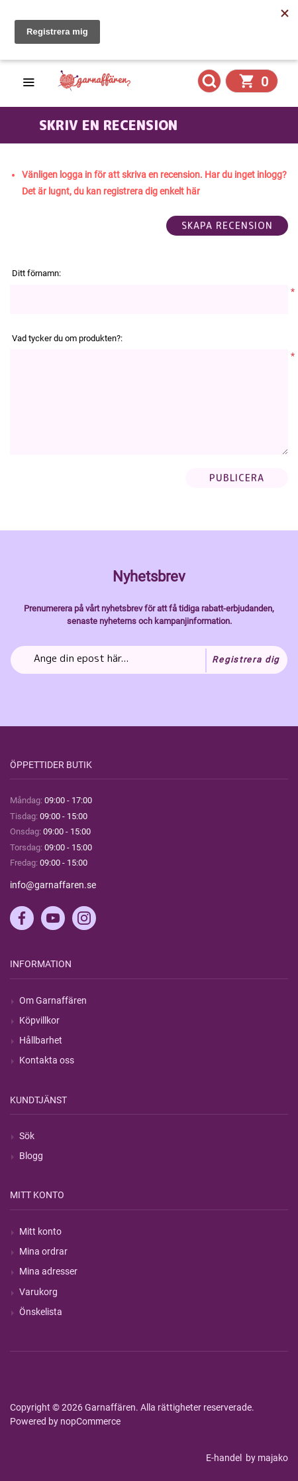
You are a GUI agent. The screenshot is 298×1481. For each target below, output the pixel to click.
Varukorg (38, 1291)
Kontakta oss (46, 1060)
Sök (26, 1135)
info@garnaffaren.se (53, 885)
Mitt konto (40, 1231)
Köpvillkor (39, 1020)
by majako (266, 1457)
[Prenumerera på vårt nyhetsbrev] (149, 659)
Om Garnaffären (53, 1000)
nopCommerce (90, 1421)
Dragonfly (220, 125)
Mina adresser (48, 1271)
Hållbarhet (40, 1040)
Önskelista (40, 1311)
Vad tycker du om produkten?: (67, 338)
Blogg (31, 1155)
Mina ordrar (43, 1251)
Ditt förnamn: (36, 273)
